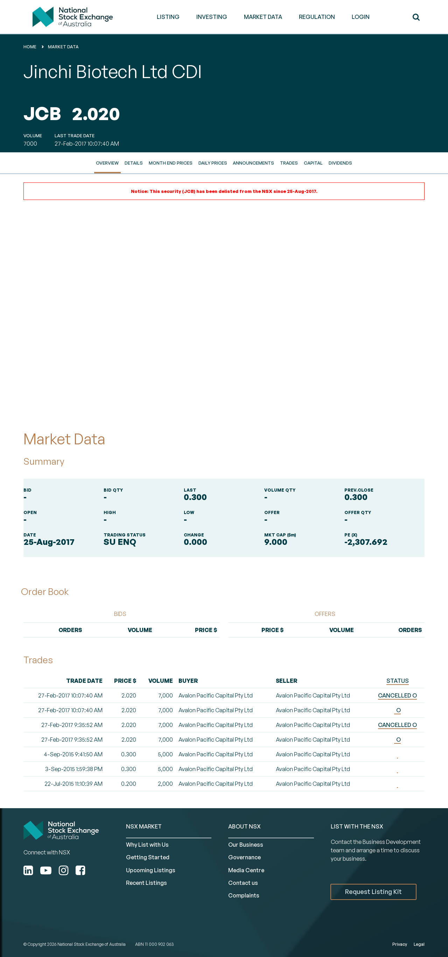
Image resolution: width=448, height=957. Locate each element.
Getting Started (147, 857)
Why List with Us (147, 844)
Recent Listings (146, 882)
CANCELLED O (397, 695)
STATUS (397, 680)
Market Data (63, 46)
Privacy (399, 944)
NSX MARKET (144, 826)
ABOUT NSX (244, 826)
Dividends (340, 163)
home (29, 46)
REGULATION (317, 16)
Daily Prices (212, 163)
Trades (289, 163)
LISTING (168, 16)
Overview (107, 163)
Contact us (243, 882)
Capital (313, 163)
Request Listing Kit (373, 891)
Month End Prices (170, 163)
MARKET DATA (263, 16)
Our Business (245, 844)
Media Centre (246, 870)
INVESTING (211, 16)
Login (361, 16)
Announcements (253, 163)
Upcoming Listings (150, 870)
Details (134, 163)
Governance (244, 857)
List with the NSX (357, 826)
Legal (419, 944)
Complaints (243, 895)
